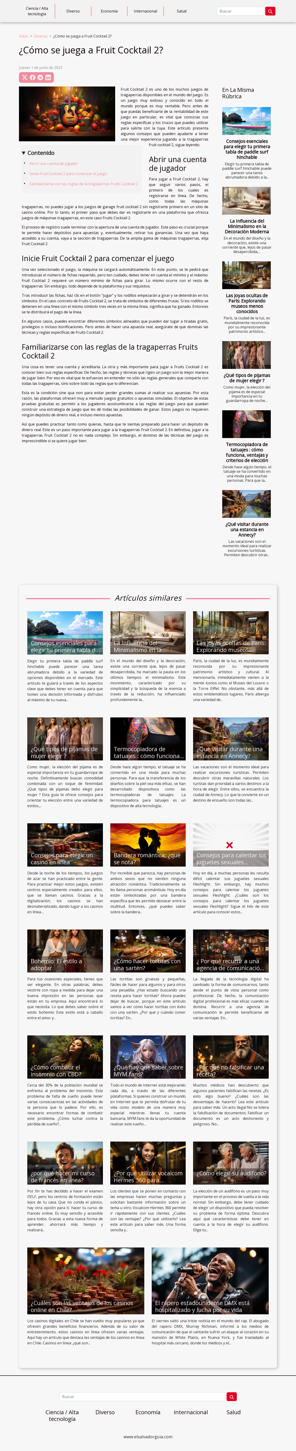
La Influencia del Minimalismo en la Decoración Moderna (247, 226)
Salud (181, 11)
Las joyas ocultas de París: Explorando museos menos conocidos (247, 303)
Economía (109, 11)
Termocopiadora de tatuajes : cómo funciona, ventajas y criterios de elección (247, 452)
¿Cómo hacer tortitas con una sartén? (147, 964)
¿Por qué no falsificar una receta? (230, 1070)
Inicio (23, 36)
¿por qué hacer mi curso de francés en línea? (63, 1176)
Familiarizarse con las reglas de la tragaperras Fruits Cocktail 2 (84, 183)
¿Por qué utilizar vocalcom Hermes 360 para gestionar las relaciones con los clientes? (148, 1183)
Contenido (41, 153)
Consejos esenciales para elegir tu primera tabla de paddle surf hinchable (247, 149)
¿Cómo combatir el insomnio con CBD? (56, 1070)
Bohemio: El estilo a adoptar (56, 964)
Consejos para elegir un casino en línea (62, 858)
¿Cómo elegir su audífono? (231, 1173)
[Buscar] (240, 11)
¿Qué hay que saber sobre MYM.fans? (148, 1070)
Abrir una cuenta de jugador (54, 163)
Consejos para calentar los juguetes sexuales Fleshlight (231, 862)
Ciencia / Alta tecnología (37, 11)
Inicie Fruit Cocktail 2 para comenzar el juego (68, 173)
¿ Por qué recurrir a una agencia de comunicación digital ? (230, 968)
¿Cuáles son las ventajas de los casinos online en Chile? (82, 1306)
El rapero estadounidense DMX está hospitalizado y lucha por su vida (202, 1306)
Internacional (145, 11)
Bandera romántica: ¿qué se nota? (147, 858)
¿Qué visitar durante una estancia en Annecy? (246, 529)
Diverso (73, 11)
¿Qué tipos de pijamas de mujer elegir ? (247, 378)
